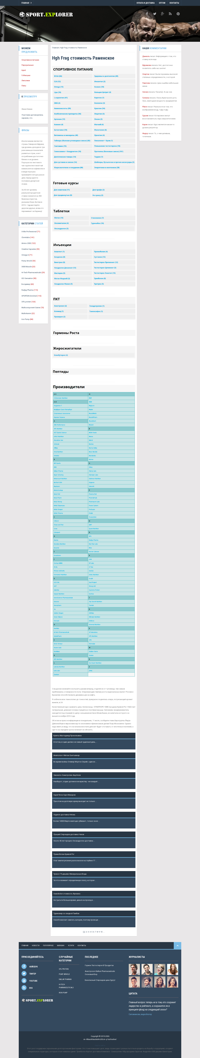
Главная (25, 3)
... (103, 932)
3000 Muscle (27, 267)
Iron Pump (26, 319)
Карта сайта (100, 1045)
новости (35, 945)
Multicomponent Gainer (31, 308)
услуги (71, 945)
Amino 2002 (26, 243)
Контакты (174, 3)
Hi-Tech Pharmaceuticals (31, 272)
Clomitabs (26, 237)
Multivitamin (26, 313)
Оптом (162, 3)
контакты (82, 945)
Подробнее (58, 745)
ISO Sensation (27, 278)
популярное (48, 945)
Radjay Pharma (27, 290)
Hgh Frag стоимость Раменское (73, 48)
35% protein (26, 302)
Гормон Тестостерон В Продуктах (99, 965)
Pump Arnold (27, 261)
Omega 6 (25, 255)
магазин (60, 945)
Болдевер (26, 284)
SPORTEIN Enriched (29, 296)
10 (101, 932)
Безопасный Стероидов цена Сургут (100, 980)
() (84, 932)
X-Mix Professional (29, 232)
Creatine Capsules (29, 249)
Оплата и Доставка (146, 3)
